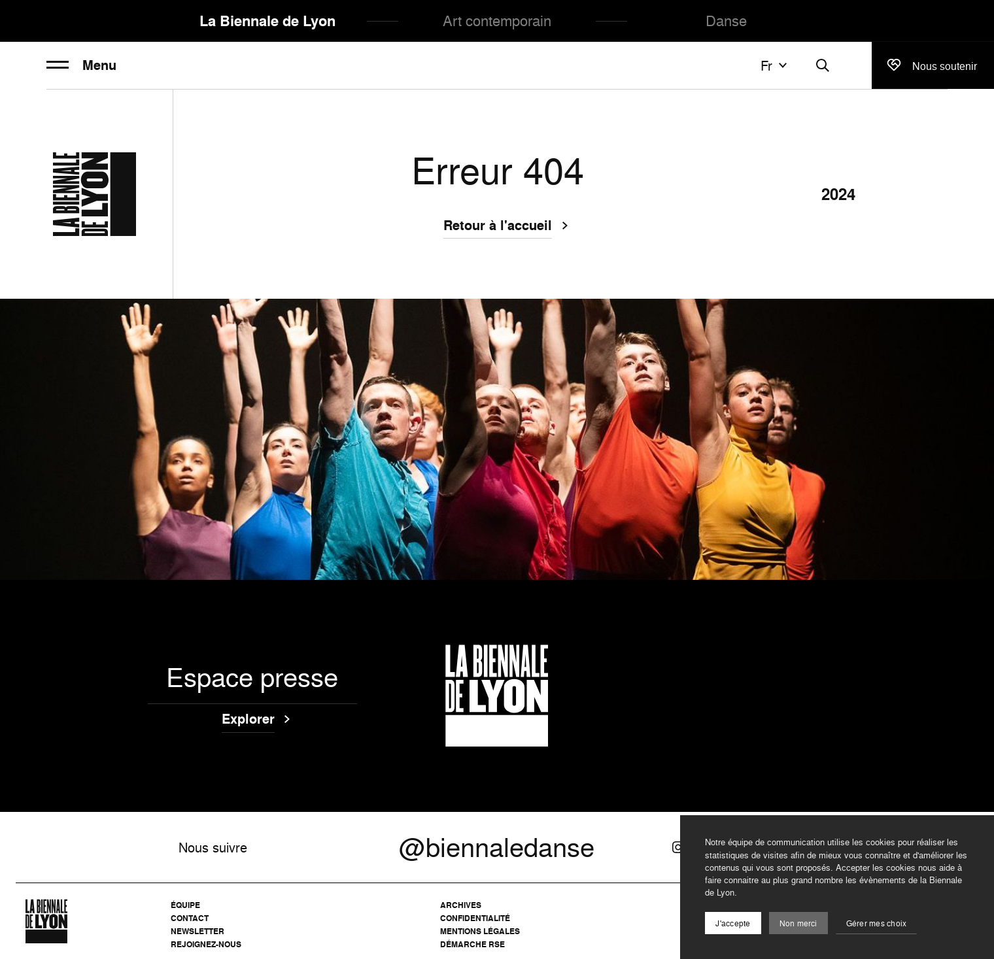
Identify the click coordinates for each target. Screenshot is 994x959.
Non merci (798, 923)
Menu (81, 65)
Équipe (185, 905)
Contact (190, 918)
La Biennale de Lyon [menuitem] (267, 20)
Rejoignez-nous (206, 944)
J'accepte (732, 923)
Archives (460, 905)
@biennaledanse (496, 847)
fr (776, 65)
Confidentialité (475, 918)
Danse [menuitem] (726, 20)
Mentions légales (480, 931)
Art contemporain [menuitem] (497, 20)
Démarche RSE (472, 944)
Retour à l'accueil (497, 227)
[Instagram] (678, 847)
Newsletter (197, 931)
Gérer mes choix (876, 923)
